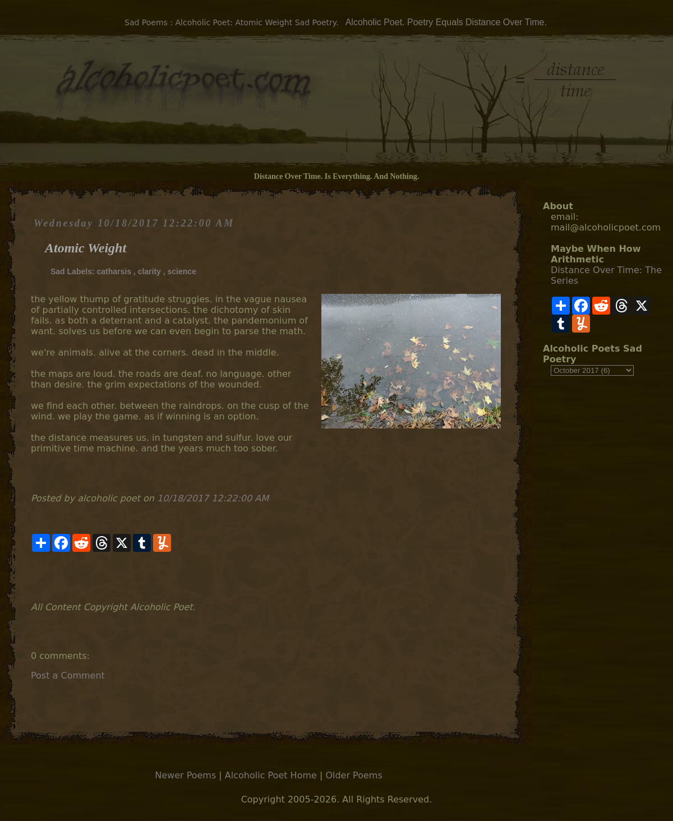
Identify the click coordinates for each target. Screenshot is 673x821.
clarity (149, 271)
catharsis (113, 271)
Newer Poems (185, 775)
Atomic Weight (85, 248)
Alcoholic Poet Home (271, 775)
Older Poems (353, 775)
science (182, 271)
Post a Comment (68, 675)
